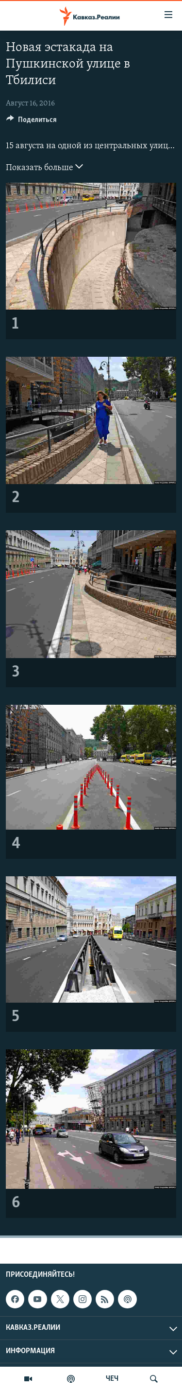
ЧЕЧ (112, 1379)
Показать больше (44, 167)
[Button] (31, 122)
